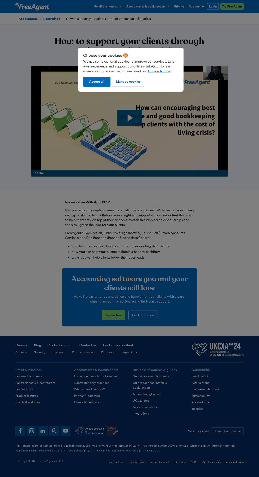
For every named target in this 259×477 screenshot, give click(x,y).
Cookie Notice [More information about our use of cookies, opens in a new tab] (159, 71)
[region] (131, 69)
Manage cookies (128, 81)
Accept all (96, 81)
